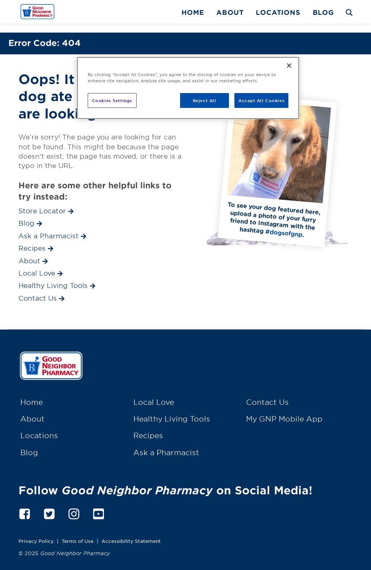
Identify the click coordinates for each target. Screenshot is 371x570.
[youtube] (98, 503)
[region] (188, 88)
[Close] (289, 66)
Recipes (148, 426)
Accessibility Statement (131, 532)
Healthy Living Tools (171, 409)
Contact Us (267, 393)
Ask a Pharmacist (166, 443)
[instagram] (74, 503)
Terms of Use (77, 532)
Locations (278, 12)
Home (193, 12)
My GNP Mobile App (284, 409)
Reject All (204, 100)
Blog (323, 12)
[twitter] (49, 503)
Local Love (153, 393)
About (229, 12)
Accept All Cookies (261, 100)
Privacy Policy (36, 532)
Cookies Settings (112, 100)
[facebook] (24, 503)
